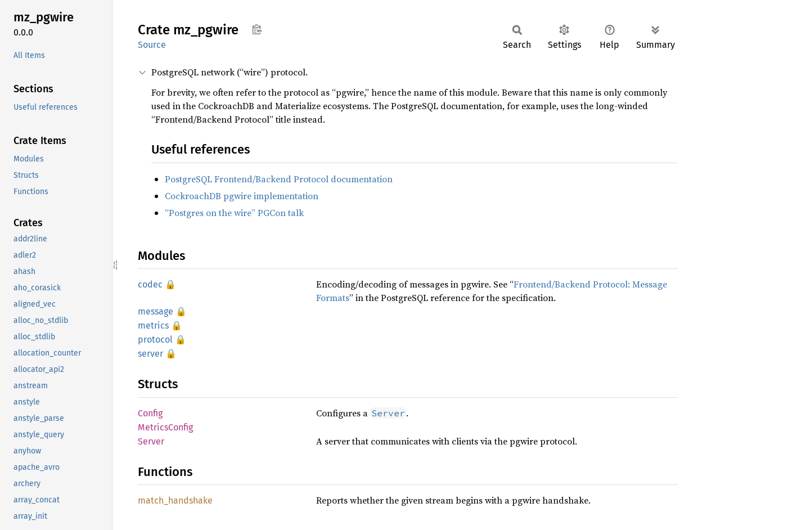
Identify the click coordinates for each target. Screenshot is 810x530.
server (150, 353)
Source (152, 44)
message (155, 311)
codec (150, 284)
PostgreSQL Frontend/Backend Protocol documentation (279, 179)
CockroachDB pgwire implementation (241, 196)
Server (151, 441)
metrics (153, 325)
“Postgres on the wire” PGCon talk (234, 212)
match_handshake (175, 500)
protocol (155, 339)
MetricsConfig (165, 427)
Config (150, 413)
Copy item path (257, 29)
